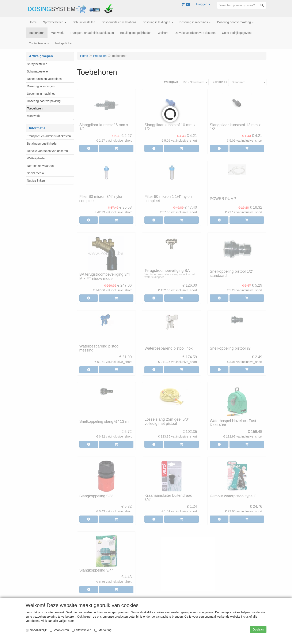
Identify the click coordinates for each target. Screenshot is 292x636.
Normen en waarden (40, 165)
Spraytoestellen (37, 64)
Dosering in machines (41, 93)
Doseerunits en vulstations (44, 79)
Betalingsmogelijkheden (42, 143)
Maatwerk (33, 116)
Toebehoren (35, 108)
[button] (203, 4)
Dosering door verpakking (44, 101)
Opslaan (258, 629)
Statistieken (81, 630)
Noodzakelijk (36, 630)
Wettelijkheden (36, 158)
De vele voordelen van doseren (47, 151)
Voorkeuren (59, 630)
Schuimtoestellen (38, 71)
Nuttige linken (36, 180)
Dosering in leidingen (41, 86)
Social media (35, 173)
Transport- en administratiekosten (49, 136)
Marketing (102, 630)
